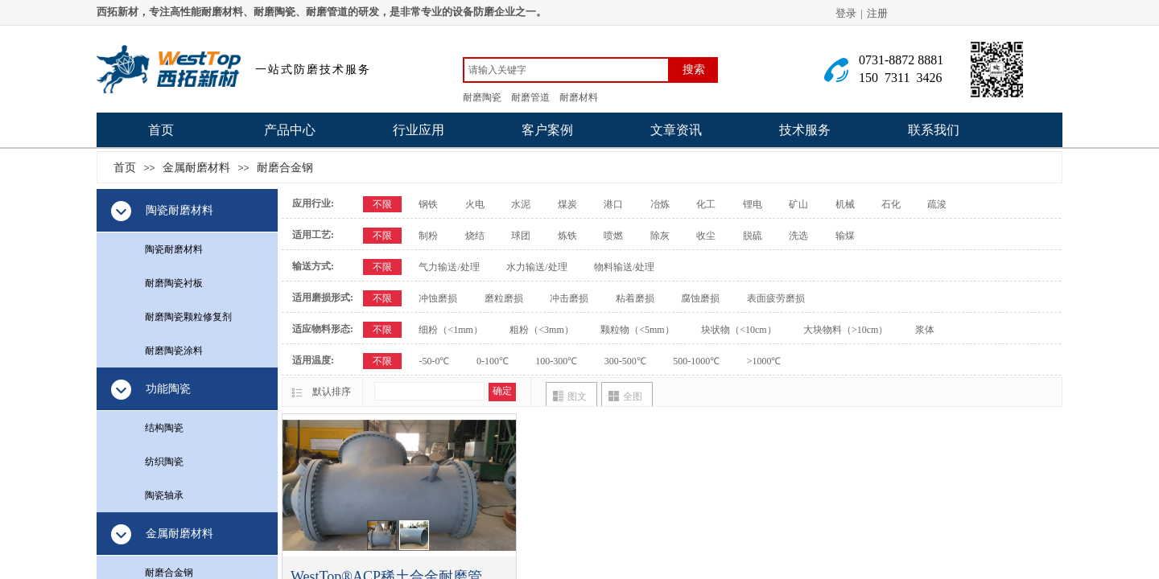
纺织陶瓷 (164, 461)
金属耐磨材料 (196, 167)
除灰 (660, 235)
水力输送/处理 (536, 267)
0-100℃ (492, 361)
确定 (502, 390)
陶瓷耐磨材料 (174, 249)
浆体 (924, 329)
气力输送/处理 (449, 267)
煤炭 (567, 204)
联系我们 (933, 130)
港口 (613, 204)
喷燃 (613, 235)
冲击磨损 (569, 298)
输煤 (845, 235)
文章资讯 (676, 130)
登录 (845, 13)
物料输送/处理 (624, 267)
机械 (845, 204)
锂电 (752, 204)
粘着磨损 (635, 298)
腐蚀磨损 (700, 298)
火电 (475, 204)
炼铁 (567, 235)
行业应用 (418, 130)
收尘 (706, 235)
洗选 (798, 235)
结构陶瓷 (164, 427)
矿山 (798, 204)
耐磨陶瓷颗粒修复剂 (188, 316)
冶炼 (660, 204)
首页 (161, 130)
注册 (877, 13)
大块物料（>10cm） (845, 329)
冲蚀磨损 (438, 298)
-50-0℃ (434, 361)
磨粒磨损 (504, 298)
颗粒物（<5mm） (637, 329)
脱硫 (752, 235)
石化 (891, 204)
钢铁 (428, 204)
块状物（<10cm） (738, 329)
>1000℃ (764, 361)
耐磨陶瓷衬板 (174, 283)
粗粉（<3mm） (541, 329)
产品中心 (290, 130)
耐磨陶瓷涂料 (174, 350)
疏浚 (937, 204)
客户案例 (547, 130)
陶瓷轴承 (164, 495)
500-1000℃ (696, 361)
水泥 (520, 204)
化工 (706, 204)
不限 (382, 204)
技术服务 (805, 130)
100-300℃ (556, 361)
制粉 (428, 235)
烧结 (475, 235)
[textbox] (566, 70)
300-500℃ (625, 361)
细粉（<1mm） (450, 329)
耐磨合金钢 (285, 167)
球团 (520, 235)
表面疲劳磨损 (776, 298)
